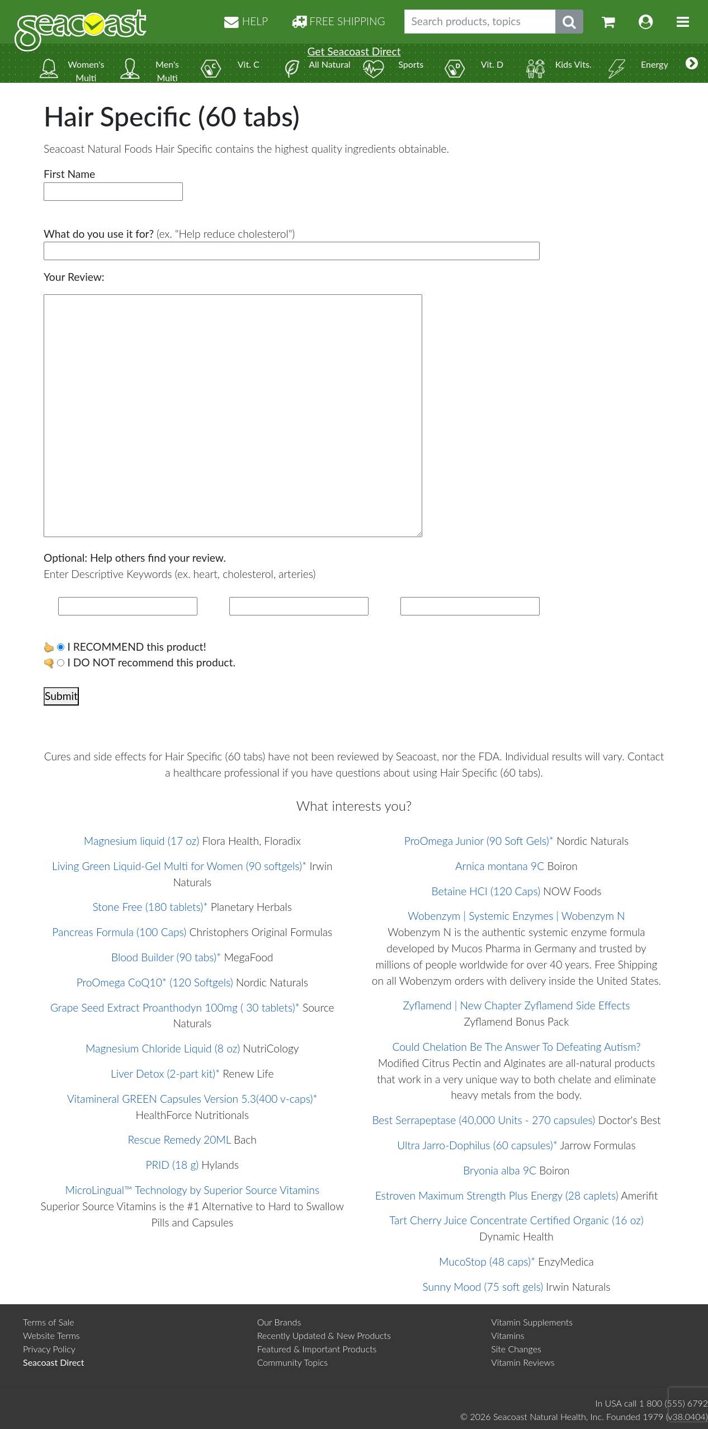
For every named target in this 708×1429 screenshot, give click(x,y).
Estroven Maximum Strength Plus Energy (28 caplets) (497, 1195)
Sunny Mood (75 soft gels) (482, 1286)
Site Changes (516, 1348)
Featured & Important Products (317, 1348)
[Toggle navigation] (682, 21)
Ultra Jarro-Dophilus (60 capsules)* (477, 1145)
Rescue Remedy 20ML (179, 1139)
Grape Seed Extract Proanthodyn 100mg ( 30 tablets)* (175, 1007)
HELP (246, 21)
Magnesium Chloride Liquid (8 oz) (163, 1048)
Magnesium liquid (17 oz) (141, 840)
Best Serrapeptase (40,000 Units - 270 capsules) (483, 1119)
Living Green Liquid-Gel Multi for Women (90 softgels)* (179, 865)
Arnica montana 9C (499, 865)
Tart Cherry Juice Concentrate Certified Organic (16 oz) (516, 1220)
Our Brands (279, 1322)
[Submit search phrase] (569, 22)
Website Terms (51, 1335)
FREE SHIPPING (338, 21)
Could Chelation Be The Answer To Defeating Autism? (516, 1046)
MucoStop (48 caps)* (487, 1261)
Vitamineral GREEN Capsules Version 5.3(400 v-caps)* (192, 1098)
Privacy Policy (49, 1348)
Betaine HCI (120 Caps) (486, 891)
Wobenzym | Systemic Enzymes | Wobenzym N (516, 915)
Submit (61, 695)
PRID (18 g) (172, 1164)
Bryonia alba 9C (499, 1170)
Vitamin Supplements (532, 1322)
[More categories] (692, 63)
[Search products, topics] (480, 22)
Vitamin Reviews (522, 1362)
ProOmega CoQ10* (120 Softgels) (155, 982)
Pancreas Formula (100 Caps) (119, 931)
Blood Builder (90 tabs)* (166, 957)
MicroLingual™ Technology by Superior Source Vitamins (192, 1189)
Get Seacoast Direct (353, 51)
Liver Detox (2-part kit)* (165, 1073)
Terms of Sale (48, 1322)
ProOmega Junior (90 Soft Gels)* (479, 840)
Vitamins (507, 1335)
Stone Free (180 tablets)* (150, 906)
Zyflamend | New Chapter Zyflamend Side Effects (516, 1005)
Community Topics (292, 1362)
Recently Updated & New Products (324, 1335)
